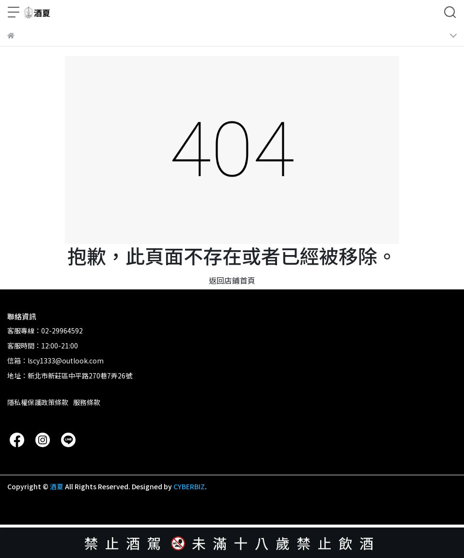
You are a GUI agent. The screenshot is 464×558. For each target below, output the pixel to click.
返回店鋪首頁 (232, 280)
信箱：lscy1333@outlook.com (55, 360)
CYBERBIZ (189, 486)
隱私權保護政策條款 (37, 402)
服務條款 (86, 402)
